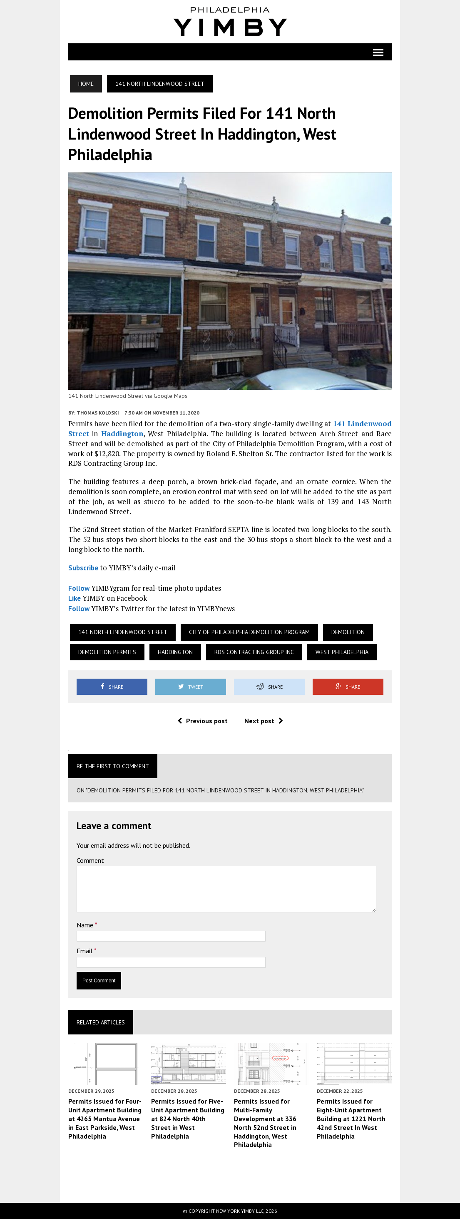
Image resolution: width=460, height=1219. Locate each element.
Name (86, 925)
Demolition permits (107, 652)
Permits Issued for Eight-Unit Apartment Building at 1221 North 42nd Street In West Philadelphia (351, 1118)
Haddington (122, 433)
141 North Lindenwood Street (122, 632)
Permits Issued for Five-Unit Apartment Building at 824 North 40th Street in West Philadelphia (187, 1118)
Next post (263, 721)
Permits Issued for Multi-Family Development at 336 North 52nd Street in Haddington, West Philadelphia (265, 1123)
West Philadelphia (342, 652)
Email (85, 951)
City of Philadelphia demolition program (249, 632)
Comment (90, 860)
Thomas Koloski (98, 413)
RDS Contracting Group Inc (254, 652)
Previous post (202, 721)
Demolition (348, 632)
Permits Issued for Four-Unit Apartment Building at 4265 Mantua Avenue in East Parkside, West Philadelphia (105, 1118)
